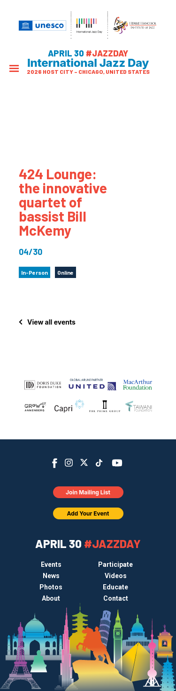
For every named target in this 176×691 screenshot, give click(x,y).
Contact (115, 598)
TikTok (99, 463)
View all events (51, 322)
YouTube (117, 463)
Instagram (69, 462)
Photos (50, 587)
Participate (115, 564)
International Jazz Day (88, 63)
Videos (116, 576)
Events (51, 564)
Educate (115, 587)
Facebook (55, 463)
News (51, 576)
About (51, 598)
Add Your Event (88, 513)
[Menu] (14, 69)
